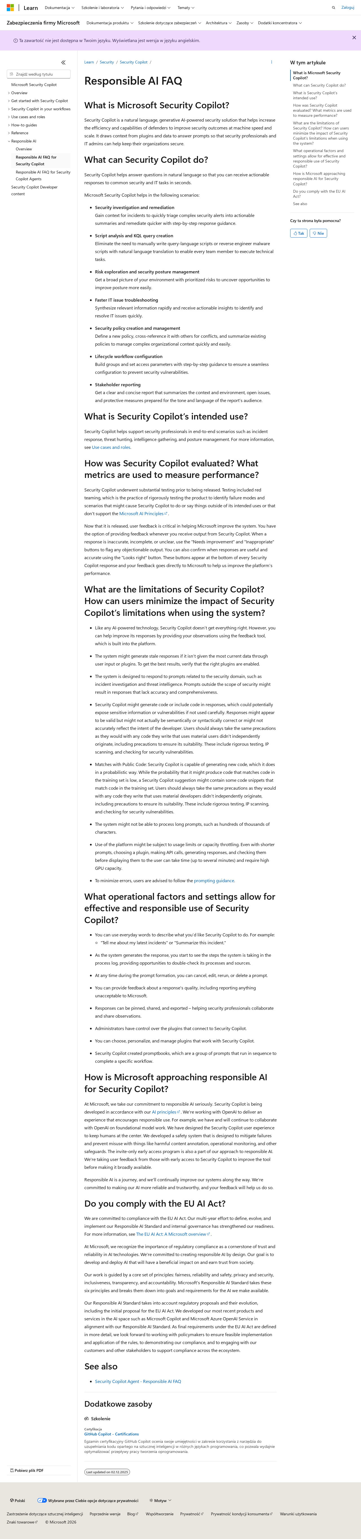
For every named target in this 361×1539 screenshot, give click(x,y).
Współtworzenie (159, 1513)
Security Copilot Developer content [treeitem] (34, 190)
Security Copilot (134, 62)
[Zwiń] (63, 62)
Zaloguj (348, 7)
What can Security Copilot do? (319, 85)
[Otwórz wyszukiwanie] (333, 8)
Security (107, 62)
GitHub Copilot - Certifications (111, 1434)
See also (300, 203)
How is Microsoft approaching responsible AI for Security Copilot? (319, 178)
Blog (131, 1513)
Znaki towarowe (20, 1522)
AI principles (164, 1112)
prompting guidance (214, 880)
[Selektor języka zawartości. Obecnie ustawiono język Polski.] (17, 1500)
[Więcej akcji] (272, 62)
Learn (89, 62)
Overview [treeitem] (24, 149)
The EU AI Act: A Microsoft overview (171, 1234)
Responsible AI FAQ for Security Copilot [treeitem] (36, 160)
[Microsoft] (10, 7)
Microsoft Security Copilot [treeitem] (34, 84)
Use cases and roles (111, 447)
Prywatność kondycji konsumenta (240, 1513)
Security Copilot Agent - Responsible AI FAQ (138, 1381)
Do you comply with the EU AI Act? (319, 193)
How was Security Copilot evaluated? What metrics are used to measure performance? (322, 110)
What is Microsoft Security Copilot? (316, 75)
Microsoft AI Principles (141, 513)
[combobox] (39, 74)
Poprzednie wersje (105, 1513)
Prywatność (190, 1513)
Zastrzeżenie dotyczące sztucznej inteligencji (45, 1513)
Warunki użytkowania (298, 1513)
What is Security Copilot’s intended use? (315, 95)
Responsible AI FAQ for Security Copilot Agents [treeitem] (43, 175)
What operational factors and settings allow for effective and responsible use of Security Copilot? (319, 158)
